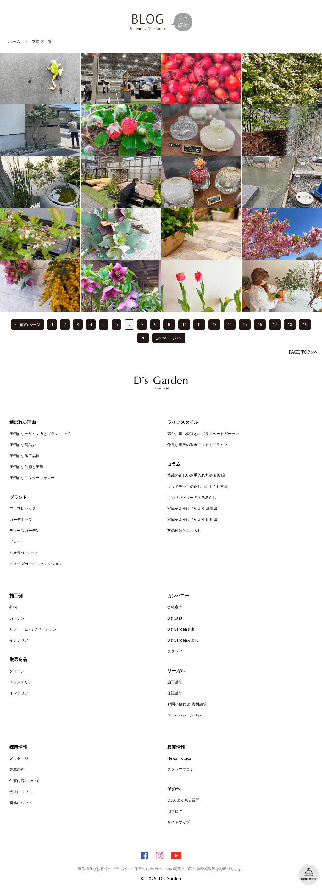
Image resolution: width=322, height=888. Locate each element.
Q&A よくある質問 (183, 800)
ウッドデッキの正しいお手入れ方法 (197, 486)
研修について (20, 802)
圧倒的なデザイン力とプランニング (39, 433)
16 (260, 324)
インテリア (18, 640)
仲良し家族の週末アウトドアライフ (197, 444)
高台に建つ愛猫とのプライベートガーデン (203, 433)
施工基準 (174, 682)
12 (199, 324)
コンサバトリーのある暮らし (191, 497)
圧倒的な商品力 (22, 444)
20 (143, 338)
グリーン (17, 671)
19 (305, 324)
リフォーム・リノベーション (33, 629)
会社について (20, 791)
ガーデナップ (20, 519)
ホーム (14, 41)
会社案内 (174, 607)
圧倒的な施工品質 (24, 455)
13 (214, 324)
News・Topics (179, 758)
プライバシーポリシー (186, 715)
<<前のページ (27, 324)
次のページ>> (168, 338)
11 (184, 324)
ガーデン (17, 618)
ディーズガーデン (24, 530)
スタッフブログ (180, 769)
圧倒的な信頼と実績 (26, 466)
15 (244, 324)
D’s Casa (174, 618)
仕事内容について (24, 780)
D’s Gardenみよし (182, 640)
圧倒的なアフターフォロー (32, 477)
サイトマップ (178, 822)
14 (229, 324)
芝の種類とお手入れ (184, 530)
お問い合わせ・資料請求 (187, 704)
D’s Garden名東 (181, 629)
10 (169, 324)
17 (275, 324)
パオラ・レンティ (23, 552)
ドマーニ (17, 541)
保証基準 (174, 693)
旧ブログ (174, 811)
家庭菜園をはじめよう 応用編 (192, 519)
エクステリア (20, 682)
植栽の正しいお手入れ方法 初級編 (196, 475)
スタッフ (174, 651)
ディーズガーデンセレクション (35, 563)
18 (290, 324)
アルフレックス (22, 508)
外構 (13, 607)
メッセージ (18, 758)
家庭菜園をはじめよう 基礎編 (192, 508)
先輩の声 (17, 769)
